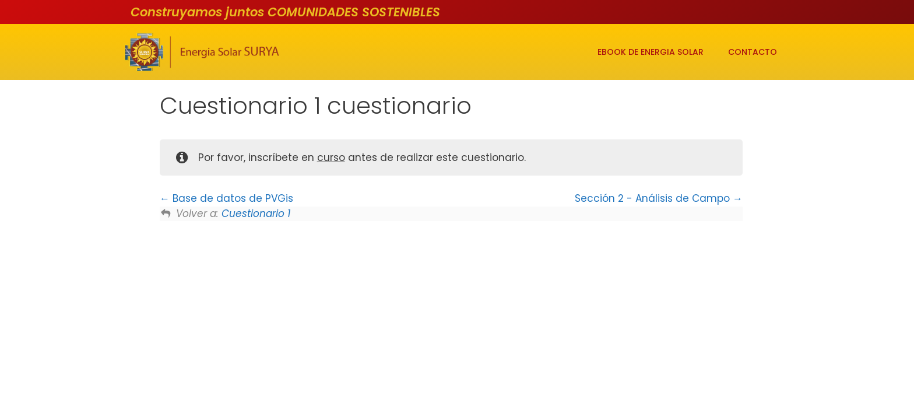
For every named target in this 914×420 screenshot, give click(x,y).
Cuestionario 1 (256, 213)
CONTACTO (752, 52)
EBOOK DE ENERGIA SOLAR (650, 52)
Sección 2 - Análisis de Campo (659, 198)
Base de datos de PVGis (226, 198)
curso (331, 157)
